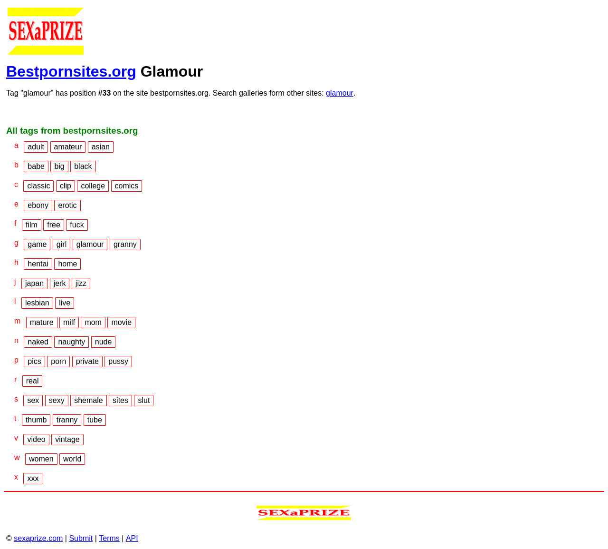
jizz (81, 283)
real (32, 381)
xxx (32, 478)
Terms (109, 538)
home (67, 264)
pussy (118, 361)
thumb (36, 420)
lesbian (37, 303)
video (36, 439)
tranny (67, 420)
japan (34, 283)
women (41, 459)
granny (125, 244)
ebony (38, 205)
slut (144, 400)
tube (94, 420)
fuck (77, 225)
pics (34, 361)
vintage (67, 439)
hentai (38, 264)
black (83, 166)
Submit (81, 538)
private (87, 361)
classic (38, 186)
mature (42, 322)
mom (93, 322)
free (53, 225)
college (93, 186)
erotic (67, 205)
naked (38, 342)
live (64, 303)
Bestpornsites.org (71, 71)
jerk (60, 283)
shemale (88, 400)
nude (103, 342)
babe (36, 166)
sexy (57, 400)
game (37, 244)
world (72, 459)
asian (101, 147)
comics (127, 186)
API (132, 538)
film (32, 225)
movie (121, 322)
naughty (71, 342)
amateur (68, 147)
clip (65, 186)
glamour (339, 93)
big (59, 166)
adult (36, 147)
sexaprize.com (38, 538)
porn (58, 361)
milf (69, 322)
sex (33, 400)
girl (61, 244)
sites (120, 400)
